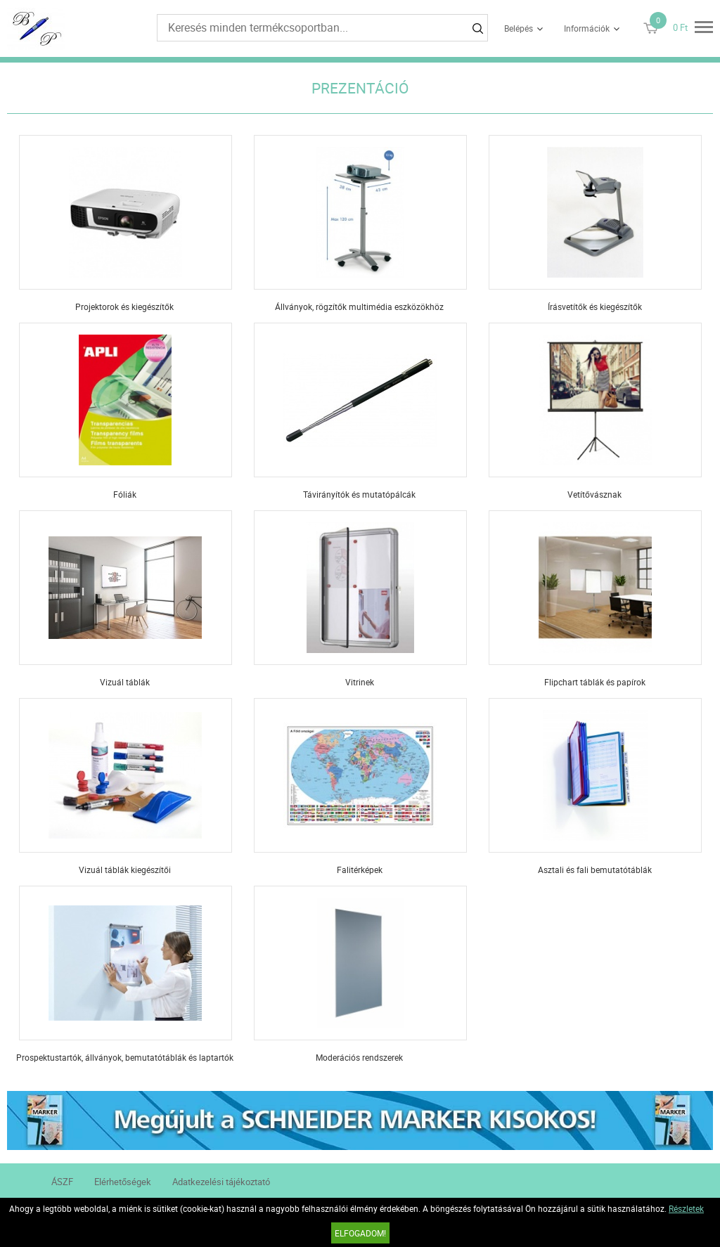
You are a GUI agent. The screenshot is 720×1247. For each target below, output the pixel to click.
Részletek (686, 1208)
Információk (587, 28)
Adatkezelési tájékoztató (221, 1181)
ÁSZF (62, 1181)
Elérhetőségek (122, 1181)
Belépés (518, 28)
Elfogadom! (360, 1233)
